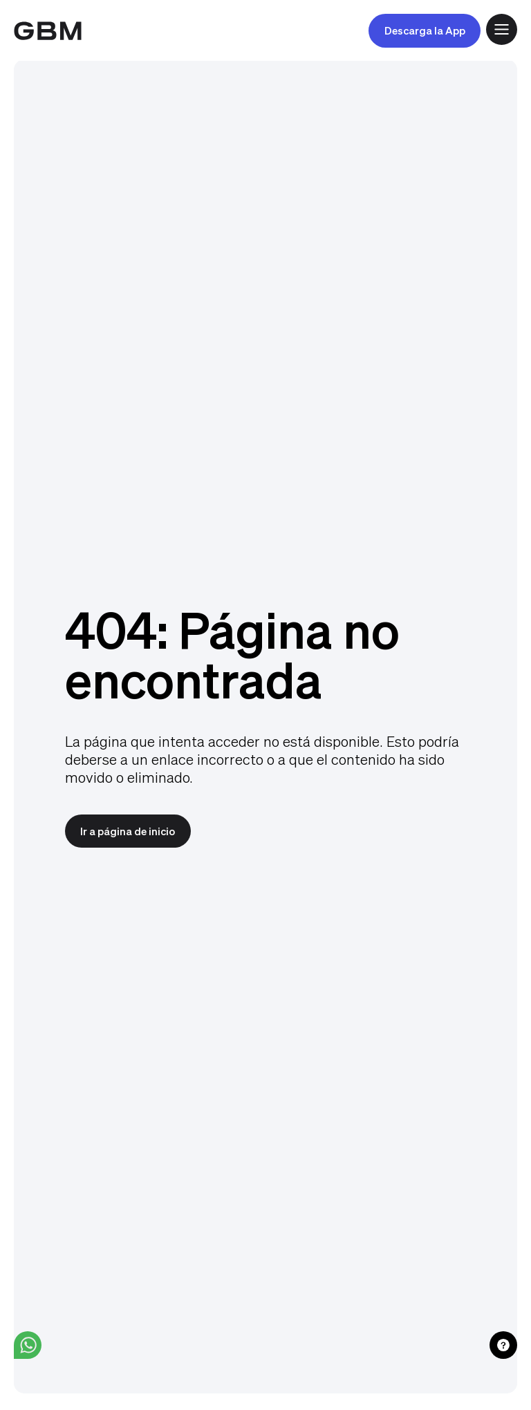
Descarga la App (424, 30)
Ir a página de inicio (127, 831)
